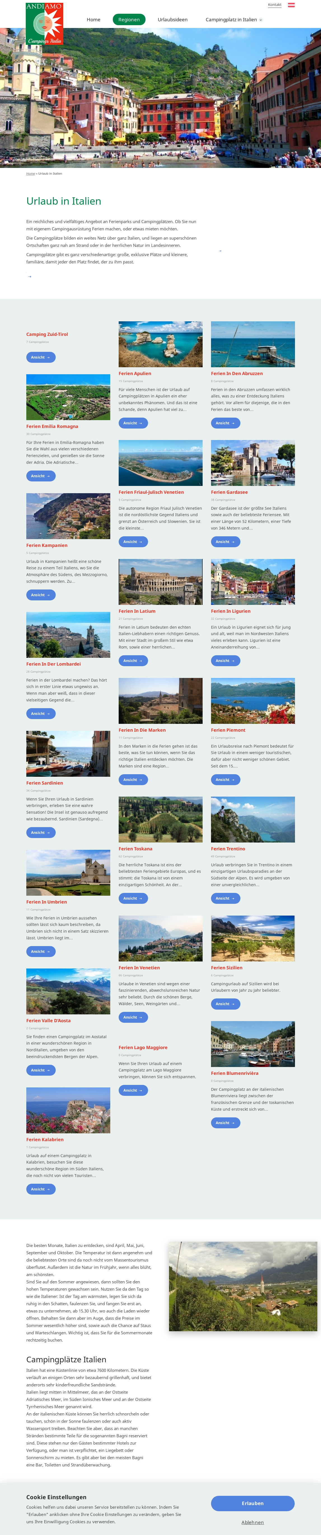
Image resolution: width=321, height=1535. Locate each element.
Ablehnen (253, 1522)
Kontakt (275, 4)
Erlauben (253, 1503)
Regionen (129, 19)
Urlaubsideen (173, 19)
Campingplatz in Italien (231, 19)
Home (93, 19)
